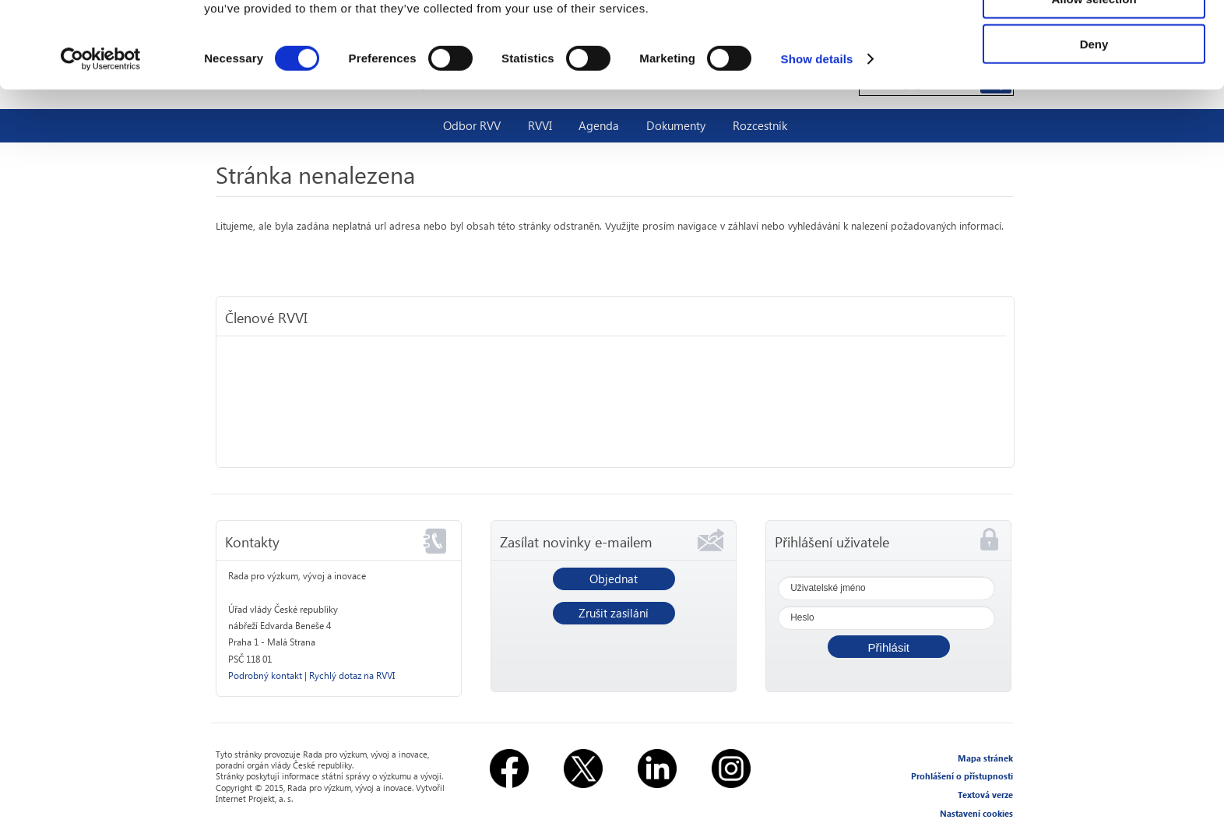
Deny (1094, 129)
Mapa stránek (985, 758)
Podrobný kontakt (265, 675)
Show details (817, 144)
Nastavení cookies (976, 813)
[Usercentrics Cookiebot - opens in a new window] (101, 145)
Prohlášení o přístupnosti (962, 776)
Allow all (1094, 38)
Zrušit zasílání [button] (614, 613)
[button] (889, 646)
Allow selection (1093, 84)
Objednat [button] (613, 578)
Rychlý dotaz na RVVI (352, 675)
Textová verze (985, 795)
